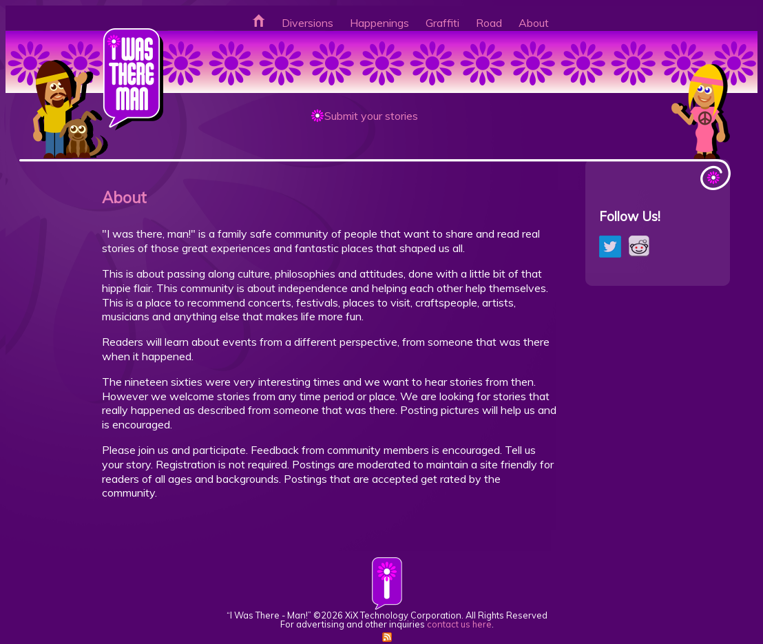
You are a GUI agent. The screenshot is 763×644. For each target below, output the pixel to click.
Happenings (379, 23)
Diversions (307, 23)
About (534, 23)
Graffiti (442, 23)
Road (489, 23)
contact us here (459, 624)
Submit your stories (371, 116)
